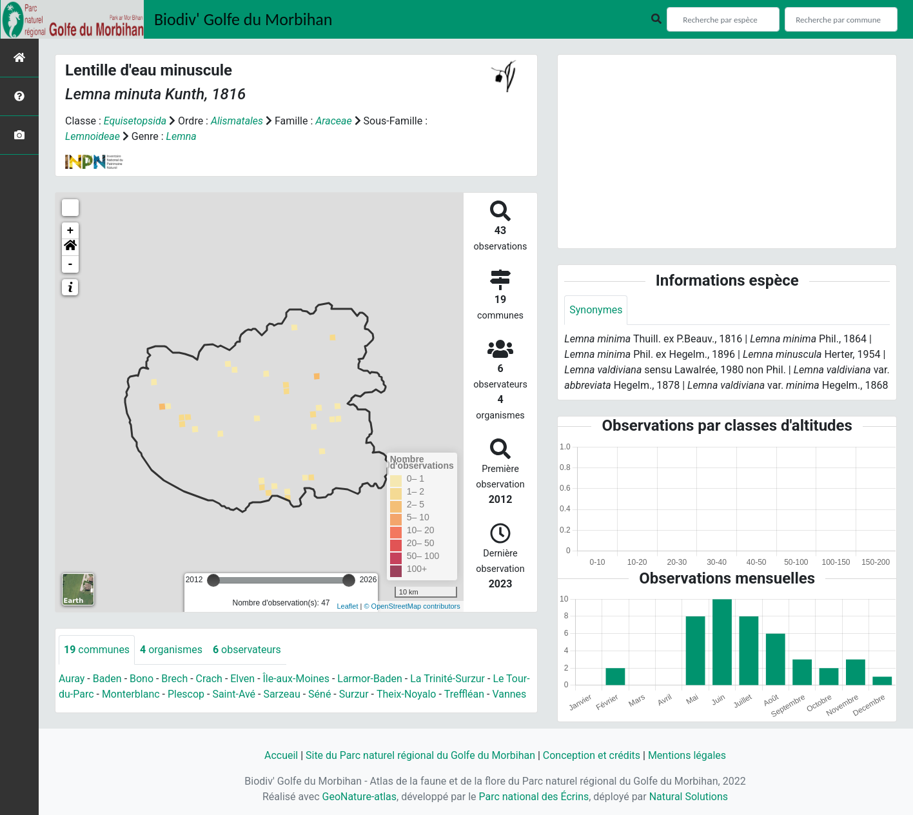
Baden (107, 679)
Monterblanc (131, 694)
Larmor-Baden (370, 679)
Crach (209, 679)
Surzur (354, 694)
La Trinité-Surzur (448, 679)
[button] (70, 247)
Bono (141, 679)
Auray (71, 679)
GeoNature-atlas (359, 796)
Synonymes (595, 310)
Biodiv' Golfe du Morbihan (243, 19)
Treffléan (464, 694)
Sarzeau (282, 694)
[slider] (213, 580)
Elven (243, 679)
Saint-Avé (234, 694)
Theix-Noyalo (407, 694)
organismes (171, 649)
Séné (320, 694)
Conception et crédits (592, 755)
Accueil (280, 755)
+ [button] (70, 231)
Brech (175, 679)
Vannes (510, 694)
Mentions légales (687, 755)
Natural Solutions (689, 796)
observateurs (247, 649)
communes (97, 649)
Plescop (186, 694)
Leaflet (347, 606)
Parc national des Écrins (533, 796)
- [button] (70, 264)
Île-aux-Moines (296, 679)
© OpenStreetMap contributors (412, 606)
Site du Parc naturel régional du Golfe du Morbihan (420, 755)
